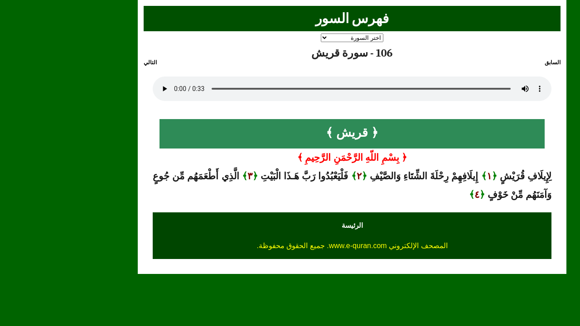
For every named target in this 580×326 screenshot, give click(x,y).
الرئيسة (290, 225)
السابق (490, 62)
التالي (88, 62)
